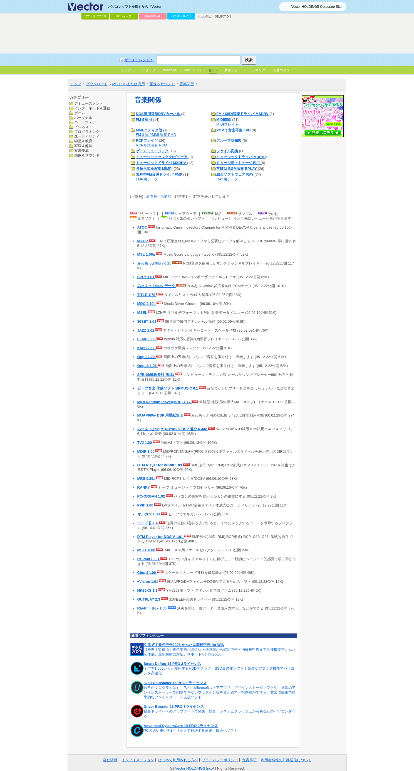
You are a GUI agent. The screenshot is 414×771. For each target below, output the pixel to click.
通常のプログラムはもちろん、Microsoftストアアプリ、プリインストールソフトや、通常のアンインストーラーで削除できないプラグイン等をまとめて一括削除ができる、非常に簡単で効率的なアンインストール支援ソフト (220, 692)
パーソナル (83, 118)
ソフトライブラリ (95, 16)
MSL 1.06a (146, 254)
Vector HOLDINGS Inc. (193, 768)
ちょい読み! (205, 16)
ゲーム (79, 113)
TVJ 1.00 (145, 442)
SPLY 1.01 (146, 277)
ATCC (142, 227)
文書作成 (81, 150)
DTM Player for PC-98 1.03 (160, 465)
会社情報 (110, 760)
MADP (143, 241)
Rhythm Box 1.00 (152, 608)
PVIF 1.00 (145, 505)
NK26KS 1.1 (148, 590)
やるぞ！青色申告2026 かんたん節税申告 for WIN (184, 645)
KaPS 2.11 (146, 348)
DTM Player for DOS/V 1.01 (160, 537)
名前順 (165, 196)
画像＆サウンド (162, 84)
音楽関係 (187, 84)
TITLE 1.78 (147, 295)
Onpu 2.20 (146, 357)
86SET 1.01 (147, 321)
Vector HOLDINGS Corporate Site (316, 7)
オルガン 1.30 (149, 514)
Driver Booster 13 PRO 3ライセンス (174, 706)
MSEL (142, 312)
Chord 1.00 (147, 573)
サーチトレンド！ (139, 60)
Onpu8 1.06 (147, 366)
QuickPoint (152, 16)
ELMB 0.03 (147, 339)
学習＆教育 (83, 141)
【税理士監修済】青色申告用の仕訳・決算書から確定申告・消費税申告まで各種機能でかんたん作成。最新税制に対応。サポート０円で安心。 (220, 651)
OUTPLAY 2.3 (149, 599)
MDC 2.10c (147, 304)
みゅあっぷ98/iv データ (156, 286)
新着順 (151, 196)
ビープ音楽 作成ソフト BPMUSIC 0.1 (168, 388)
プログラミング (87, 131)
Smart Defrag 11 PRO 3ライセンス (172, 664)
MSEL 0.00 (146, 550)
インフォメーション (138, 760)
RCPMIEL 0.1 (149, 559)
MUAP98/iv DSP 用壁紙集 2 (160, 415)
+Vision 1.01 (148, 581)
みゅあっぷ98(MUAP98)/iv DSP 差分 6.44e (172, 429)
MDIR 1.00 (146, 451)
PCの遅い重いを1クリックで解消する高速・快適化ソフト (190, 730)
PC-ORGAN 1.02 (151, 496)
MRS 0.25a (147, 478)
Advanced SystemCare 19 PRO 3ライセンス (181, 726)
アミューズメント (88, 103)
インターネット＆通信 (92, 108)
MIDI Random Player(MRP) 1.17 (164, 402)
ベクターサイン (181, 16)
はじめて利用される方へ (178, 760)
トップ (75, 84)
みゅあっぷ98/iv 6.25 (154, 263)
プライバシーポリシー (220, 760)
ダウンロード (97, 84)
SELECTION (223, 16)
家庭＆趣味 (83, 146)
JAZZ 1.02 (146, 330)
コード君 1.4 (148, 523)
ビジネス (81, 127)
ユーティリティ (87, 136)
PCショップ (124, 16)
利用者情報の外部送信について (286, 760)
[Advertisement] (207, 36)
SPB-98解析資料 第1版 (156, 375)
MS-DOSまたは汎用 (128, 84)
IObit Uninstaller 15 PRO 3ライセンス (175, 683)
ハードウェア (85, 122)
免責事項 (249, 760)
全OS (213, 70)
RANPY (144, 487)
